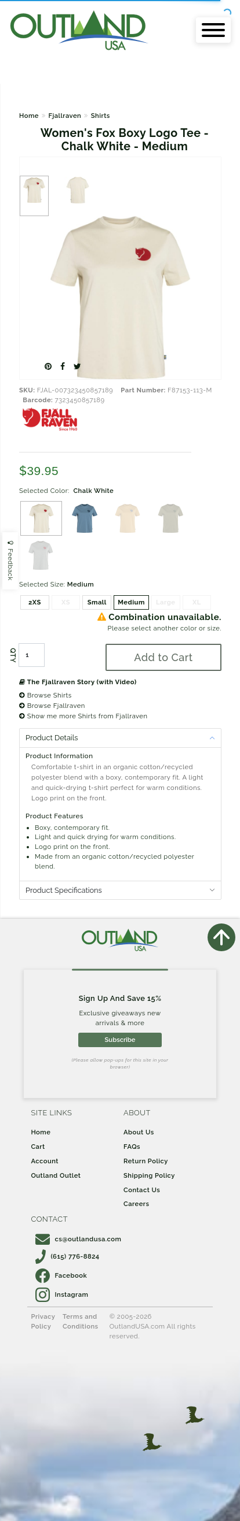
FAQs (131, 1146)
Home (29, 116)
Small (97, 602)
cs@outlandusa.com (78, 1239)
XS (65, 602)
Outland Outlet (56, 1175)
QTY (13, 655)
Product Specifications (64, 890)
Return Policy (145, 1161)
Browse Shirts (45, 695)
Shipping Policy (149, 1175)
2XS (34, 602)
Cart (38, 1146)
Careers (136, 1204)
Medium (131, 602)
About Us (138, 1132)
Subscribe (120, 1040)
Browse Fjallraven (52, 706)
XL (196, 602)
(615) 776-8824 (67, 1256)
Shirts (100, 116)
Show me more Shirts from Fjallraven (83, 716)
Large (166, 602)
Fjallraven (64, 116)
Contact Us (141, 1190)
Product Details (52, 737)
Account (45, 1161)
